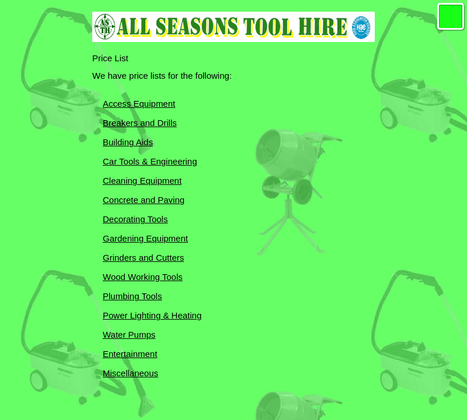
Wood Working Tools (143, 277)
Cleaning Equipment (142, 181)
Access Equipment (139, 103)
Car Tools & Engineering (150, 161)
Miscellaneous (130, 373)
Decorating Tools (135, 219)
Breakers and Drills (140, 123)
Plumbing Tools (132, 296)
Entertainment (130, 354)
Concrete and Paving (143, 200)
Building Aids (128, 142)
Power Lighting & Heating (152, 315)
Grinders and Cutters (143, 257)
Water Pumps (129, 335)
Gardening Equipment (145, 238)
